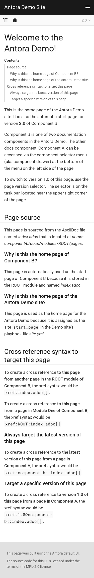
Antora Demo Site (24, 7)
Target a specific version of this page (38, 99)
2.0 (84, 20)
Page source (16, 67)
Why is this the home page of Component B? (44, 74)
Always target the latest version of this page (44, 93)
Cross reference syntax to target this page (39, 86)
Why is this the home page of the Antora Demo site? (49, 80)
